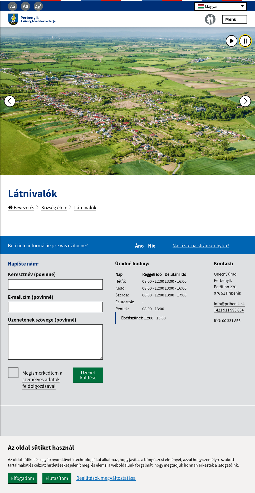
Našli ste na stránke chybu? (201, 245)
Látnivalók (85, 207)
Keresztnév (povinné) (32, 274)
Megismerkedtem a (42, 379)
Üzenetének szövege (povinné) (42, 320)
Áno (140, 246)
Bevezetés (21, 207)
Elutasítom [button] (57, 478)
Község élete (54, 207)
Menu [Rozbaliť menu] (234, 19)
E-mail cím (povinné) (30, 297)
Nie (152, 246)
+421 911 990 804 (229, 310)
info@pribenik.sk (229, 303)
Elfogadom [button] (22, 478)
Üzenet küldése (88, 375)
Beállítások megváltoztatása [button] (106, 478)
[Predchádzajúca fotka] (10, 101)
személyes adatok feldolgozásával (41, 382)
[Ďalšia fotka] (245, 101)
